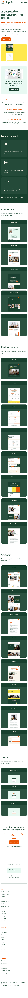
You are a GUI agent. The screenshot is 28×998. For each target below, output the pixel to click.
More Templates (5, 973)
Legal (2, 951)
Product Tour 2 (5, 894)
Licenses (3, 965)
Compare (3, 918)
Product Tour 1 (5, 891)
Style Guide (4, 961)
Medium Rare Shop (14, 985)
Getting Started (5, 970)
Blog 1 (2, 934)
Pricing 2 (3, 913)
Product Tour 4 (5, 899)
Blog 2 (2, 937)
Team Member (5, 932)
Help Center (4, 921)
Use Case (3, 908)
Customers (4, 904)
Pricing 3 (3, 916)
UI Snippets (4, 963)
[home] (7, 2)
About (2, 930)
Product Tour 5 (5, 901)
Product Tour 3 (5, 896)
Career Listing (5, 947)
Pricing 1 (3, 911)
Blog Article (4, 942)
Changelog (4, 968)
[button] (25, 2)
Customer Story (5, 906)
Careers (3, 944)
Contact (3, 949)
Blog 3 (2, 939)
